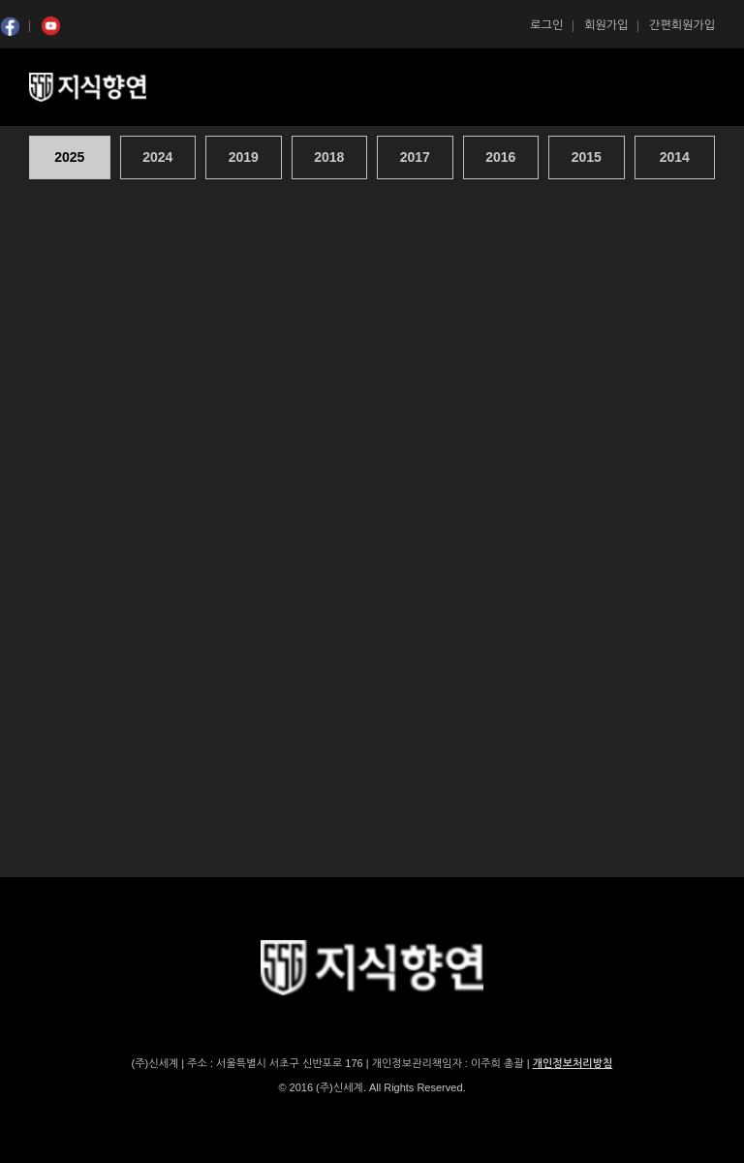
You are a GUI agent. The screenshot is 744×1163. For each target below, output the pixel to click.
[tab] (72, 157)
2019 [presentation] (244, 157)
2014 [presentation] (675, 157)
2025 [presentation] (69, 157)
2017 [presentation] (415, 157)
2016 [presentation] (500, 157)
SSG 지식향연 (111, 87)
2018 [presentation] (329, 157)
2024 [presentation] (157, 157)
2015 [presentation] (587, 157)
